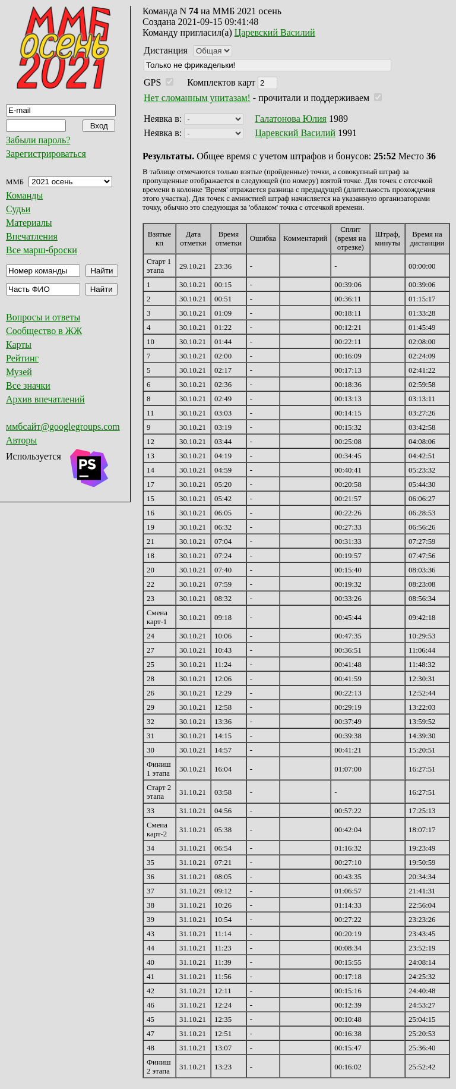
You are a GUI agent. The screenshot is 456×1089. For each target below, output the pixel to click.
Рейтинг (22, 358)
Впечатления (32, 236)
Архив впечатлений (45, 399)
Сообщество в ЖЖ (44, 331)
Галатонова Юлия (291, 119)
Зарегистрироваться (46, 154)
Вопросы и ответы (43, 317)
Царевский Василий (275, 32)
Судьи (18, 209)
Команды (24, 195)
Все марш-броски (41, 250)
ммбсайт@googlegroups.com (63, 426)
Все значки (28, 385)
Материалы (29, 223)
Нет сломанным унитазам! (197, 98)
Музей (19, 372)
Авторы (21, 440)
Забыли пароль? (38, 140)
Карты (18, 344)
